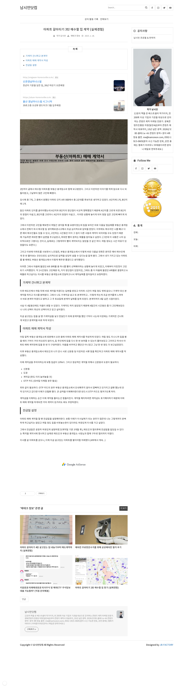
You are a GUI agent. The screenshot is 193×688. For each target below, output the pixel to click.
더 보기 (123, 547)
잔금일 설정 (31, 65)
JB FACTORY (166, 683)
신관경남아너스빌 (32, 81)
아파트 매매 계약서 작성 (37, 60)
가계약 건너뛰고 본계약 (36, 56)
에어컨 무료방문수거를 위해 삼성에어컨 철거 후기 (98, 586)
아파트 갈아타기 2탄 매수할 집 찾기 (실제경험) (97, 626)
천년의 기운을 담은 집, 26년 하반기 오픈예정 (43, 85)
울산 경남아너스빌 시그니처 (37, 101)
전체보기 (104, 19)
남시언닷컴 (30, 650)
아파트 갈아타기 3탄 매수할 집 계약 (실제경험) (73, 29)
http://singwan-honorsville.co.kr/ (38, 77)
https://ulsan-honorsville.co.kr (37, 97)
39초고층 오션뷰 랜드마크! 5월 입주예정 (42, 105)
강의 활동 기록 (91, 19)
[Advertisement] (74, 136)
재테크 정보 (75, 36)
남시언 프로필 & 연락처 (144, 38)
